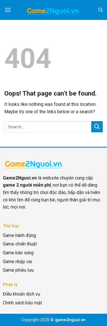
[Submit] (97, 126)
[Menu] (7, 10)
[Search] (100, 10)
